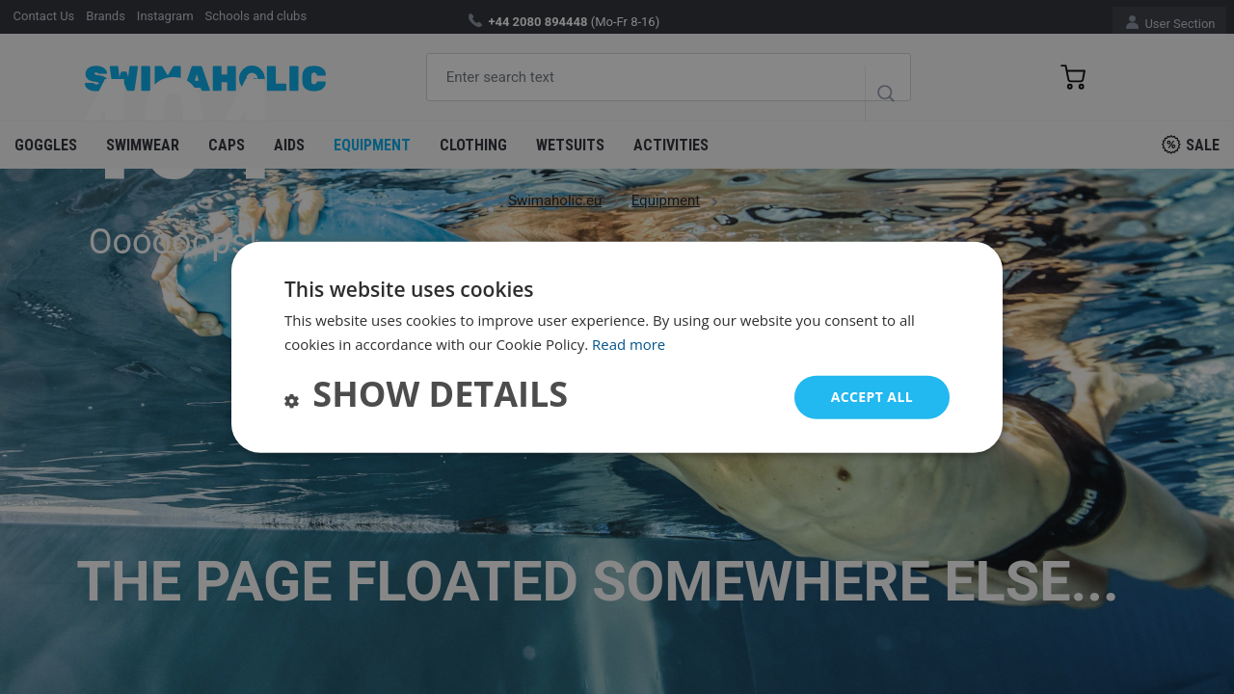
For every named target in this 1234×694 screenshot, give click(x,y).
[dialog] (617, 347)
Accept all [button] (872, 396)
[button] (426, 397)
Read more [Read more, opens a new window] (629, 344)
